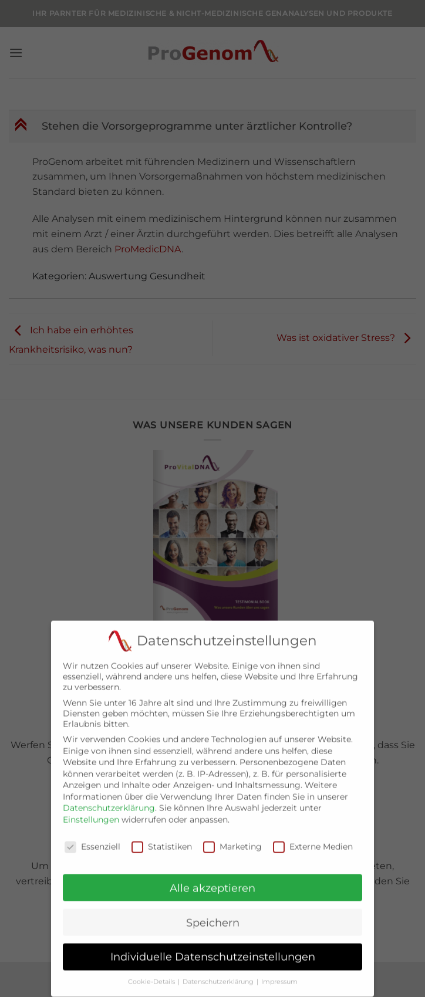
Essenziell (92, 839)
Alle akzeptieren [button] (212, 880)
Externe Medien (313, 839)
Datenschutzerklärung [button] (219, 974)
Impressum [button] (279, 974)
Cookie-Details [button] (152, 974)
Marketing (232, 839)
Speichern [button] (213, 915)
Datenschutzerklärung (109, 800)
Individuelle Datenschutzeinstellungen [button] (212, 949)
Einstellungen (91, 812)
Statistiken (161, 839)
